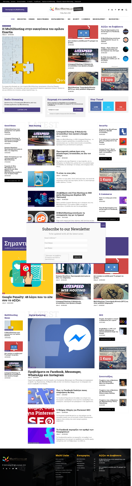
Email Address (50, 238)
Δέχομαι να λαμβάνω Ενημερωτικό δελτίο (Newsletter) (53, 257)
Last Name (48, 248)
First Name (48, 243)
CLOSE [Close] (103, 225)
